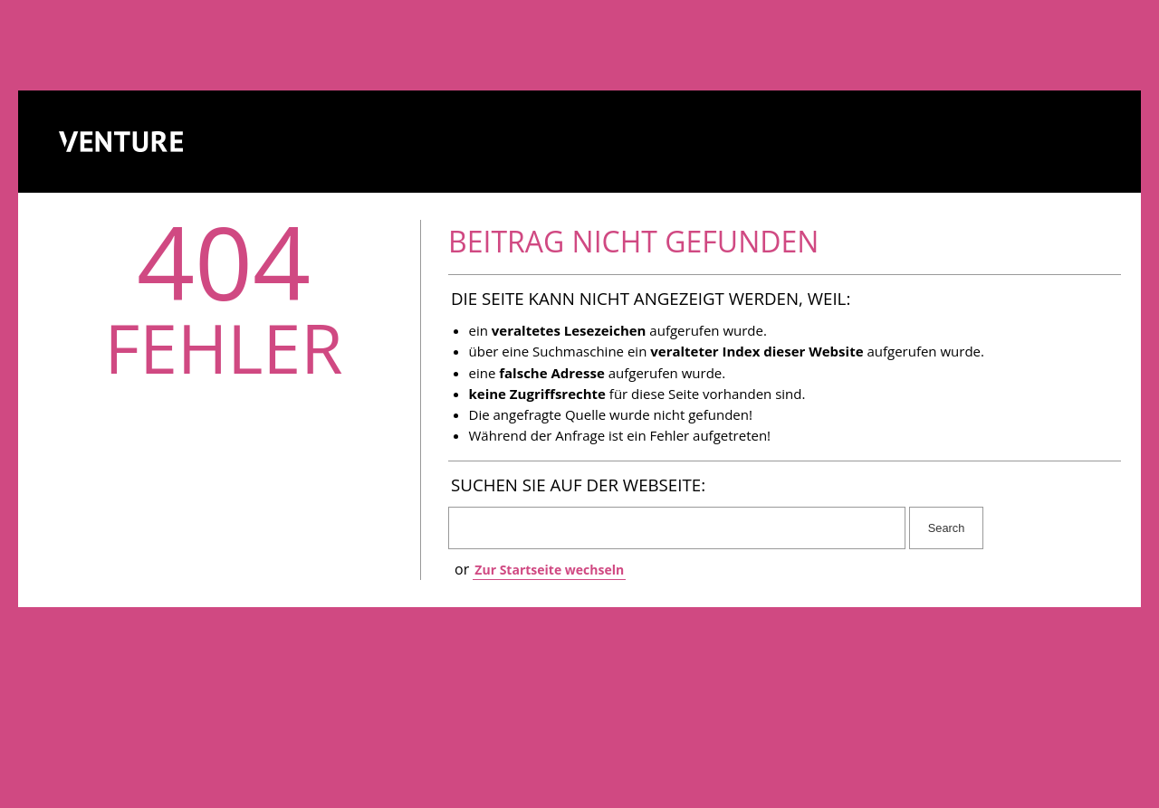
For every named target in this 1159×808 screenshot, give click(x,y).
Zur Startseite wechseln (549, 569)
